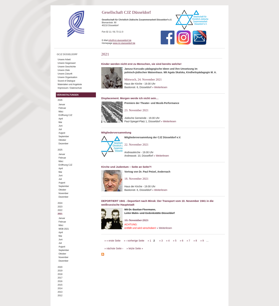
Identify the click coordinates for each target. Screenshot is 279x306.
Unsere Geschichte (67, 66)
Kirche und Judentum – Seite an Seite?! (126, 166)
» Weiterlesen (159, 87)
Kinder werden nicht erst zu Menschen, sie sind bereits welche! (141, 63)
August (62, 133)
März (61, 111)
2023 (60, 206)
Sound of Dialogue (66, 81)
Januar (62, 104)
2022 (60, 210)
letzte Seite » (136, 248)
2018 (60, 274)
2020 (60, 267)
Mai (60, 122)
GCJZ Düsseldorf (67, 54)
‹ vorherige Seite (135, 240)
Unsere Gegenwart (67, 63)
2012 (60, 295)
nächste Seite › (115, 248)
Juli (60, 129)
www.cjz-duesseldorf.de (124, 43)
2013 (60, 292)
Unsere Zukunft (65, 74)
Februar (62, 108)
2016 (60, 281)
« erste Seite (114, 240)
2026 (60, 100)
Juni (60, 126)
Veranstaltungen (67, 95)
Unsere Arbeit (64, 59)
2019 (60, 270)
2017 (60, 278)
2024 (60, 203)
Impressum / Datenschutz (70, 88)
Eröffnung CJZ (65, 115)
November (63, 193)
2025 (60, 150)
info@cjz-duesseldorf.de (119, 40)
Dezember (63, 143)
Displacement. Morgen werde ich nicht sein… (130, 98)
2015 (60, 285)
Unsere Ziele (64, 70)
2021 (60, 214)
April (61, 118)
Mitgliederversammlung (116, 132)
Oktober (62, 140)
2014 (60, 288)
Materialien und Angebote (70, 84)
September (64, 136)
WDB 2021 (64, 229)
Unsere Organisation (67, 77)
